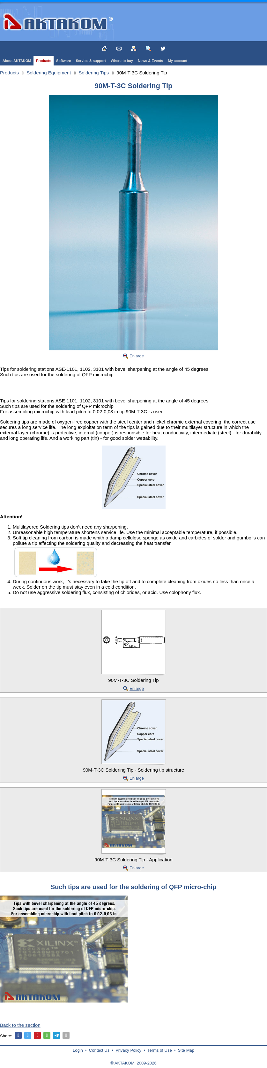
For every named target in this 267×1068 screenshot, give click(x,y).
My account (178, 61)
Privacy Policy (128, 1050)
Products (43, 61)
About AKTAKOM (17, 61)
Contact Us (99, 1050)
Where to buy (122, 61)
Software (63, 61)
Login (78, 1050)
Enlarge (137, 356)
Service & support (91, 61)
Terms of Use (159, 1050)
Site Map (186, 1050)
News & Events (150, 61)
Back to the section (20, 1025)
